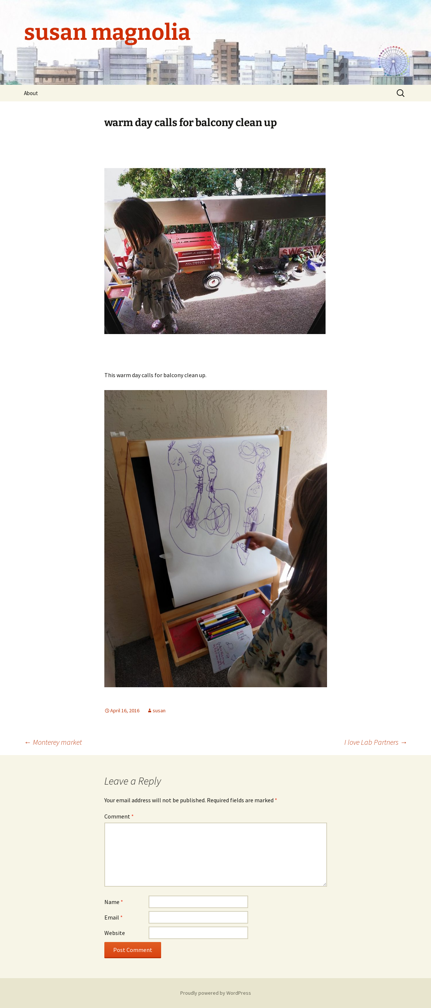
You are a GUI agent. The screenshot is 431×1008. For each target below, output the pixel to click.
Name (113, 902)
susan (159, 710)
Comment (119, 816)
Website (114, 932)
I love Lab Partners (375, 742)
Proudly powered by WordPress (215, 993)
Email (113, 917)
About (31, 93)
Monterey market (53, 742)
